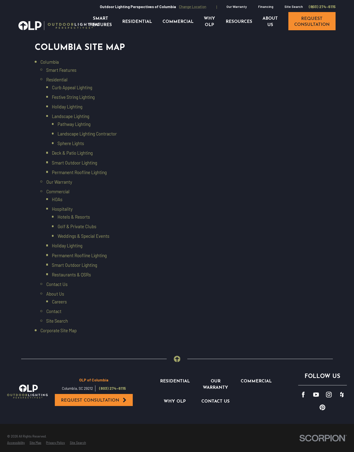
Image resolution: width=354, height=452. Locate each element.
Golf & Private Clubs (77, 226)
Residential (57, 79)
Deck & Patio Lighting (72, 153)
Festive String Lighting (73, 97)
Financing (265, 6)
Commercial (58, 191)
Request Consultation (94, 400)
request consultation (312, 22)
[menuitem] (16, 442)
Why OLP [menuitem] (209, 21)
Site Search (293, 6)
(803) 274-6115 (322, 7)
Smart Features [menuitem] (100, 21)
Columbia (49, 62)
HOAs (57, 199)
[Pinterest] (322, 407)
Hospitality (62, 209)
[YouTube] (316, 394)
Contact (53, 311)
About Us (55, 294)
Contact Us (57, 284)
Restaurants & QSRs (71, 274)
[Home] (59, 25)
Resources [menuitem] (239, 22)
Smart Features (61, 70)
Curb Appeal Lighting (72, 87)
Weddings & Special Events (83, 236)
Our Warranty (236, 6)
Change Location (192, 6)
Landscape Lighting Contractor (87, 133)
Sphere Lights (71, 143)
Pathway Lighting (74, 124)
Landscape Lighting (70, 116)
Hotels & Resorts (74, 217)
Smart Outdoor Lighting (74, 163)
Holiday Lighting (67, 106)
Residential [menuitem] (137, 22)
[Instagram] (329, 394)
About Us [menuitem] (270, 21)
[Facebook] (303, 394)
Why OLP (175, 401)
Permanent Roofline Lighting (79, 172)
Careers (59, 301)
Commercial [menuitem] (177, 22)
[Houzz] (342, 394)
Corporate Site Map (58, 330)
